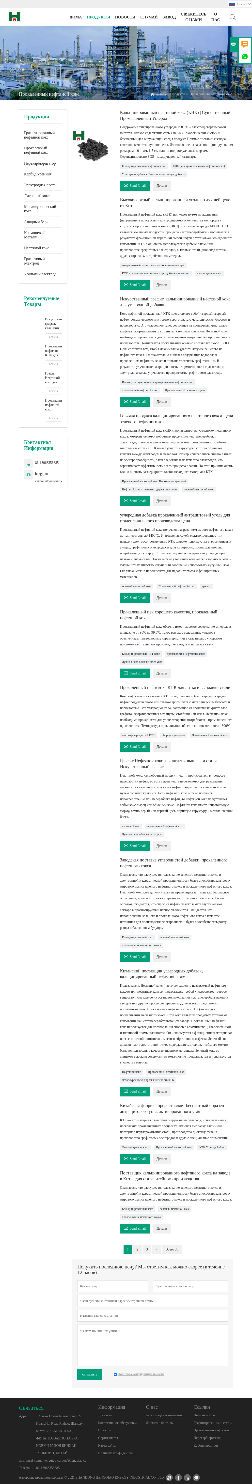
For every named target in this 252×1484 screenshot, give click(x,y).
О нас (215, 17)
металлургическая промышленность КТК (148, 1080)
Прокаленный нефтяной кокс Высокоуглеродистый (154, 481)
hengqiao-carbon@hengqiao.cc (49, 477)
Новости (104, 1430)
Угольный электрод (40, 274)
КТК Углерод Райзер (212, 1147)
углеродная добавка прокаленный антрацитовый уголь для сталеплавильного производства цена (175, 518)
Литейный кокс (36, 196)
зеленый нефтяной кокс (198, 489)
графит (206, 586)
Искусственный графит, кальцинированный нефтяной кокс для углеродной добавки (54, 323)
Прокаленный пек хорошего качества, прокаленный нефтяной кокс (168, 614)
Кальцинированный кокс (137, 937)
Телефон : (26, 1468)
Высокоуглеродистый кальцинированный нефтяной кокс (157, 382)
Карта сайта (107, 1445)
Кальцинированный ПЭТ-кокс (141, 654)
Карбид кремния (38, 174)
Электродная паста (40, 185)
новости (125, 17)
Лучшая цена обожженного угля (185, 390)
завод (169, 17)
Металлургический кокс (40, 208)
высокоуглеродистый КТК (138, 735)
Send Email (135, 184)
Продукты (98, 17)
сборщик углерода (173, 735)
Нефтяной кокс (36, 248)
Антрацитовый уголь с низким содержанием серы (153, 265)
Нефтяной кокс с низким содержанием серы (149, 489)
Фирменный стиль (159, 1423)
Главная (158, 94)
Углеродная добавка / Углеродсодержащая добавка (153, 174)
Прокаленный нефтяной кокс (36, 150)
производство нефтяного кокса (186, 654)
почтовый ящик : (31, 1460)
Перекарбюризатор (40, 163)
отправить (89, 1374)
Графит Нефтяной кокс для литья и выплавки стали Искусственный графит (54, 378)
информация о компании (164, 1415)
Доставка (105, 1415)
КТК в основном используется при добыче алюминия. (156, 273)
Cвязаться (31, 1408)
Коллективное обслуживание (117, 1423)
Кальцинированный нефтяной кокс (144, 166)
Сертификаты (108, 1438)
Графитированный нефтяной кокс (39, 135)
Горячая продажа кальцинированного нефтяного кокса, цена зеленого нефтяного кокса (176, 418)
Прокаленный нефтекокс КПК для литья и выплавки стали (54, 351)
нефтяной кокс (131, 826)
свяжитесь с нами (193, 17)
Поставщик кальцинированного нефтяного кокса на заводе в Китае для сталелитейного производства (175, 1176)
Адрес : (24, 1416)
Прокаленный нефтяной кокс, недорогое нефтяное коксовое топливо (54, 405)
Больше (54, 337)
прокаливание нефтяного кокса (141, 945)
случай (149, 17)
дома (76, 17)
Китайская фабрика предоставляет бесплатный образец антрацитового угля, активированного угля (172, 1108)
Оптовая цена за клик (135, 1147)
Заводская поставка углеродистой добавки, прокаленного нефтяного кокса (174, 863)
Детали (162, 185)
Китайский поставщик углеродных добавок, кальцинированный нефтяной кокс (161, 974)
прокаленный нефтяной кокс (140, 390)
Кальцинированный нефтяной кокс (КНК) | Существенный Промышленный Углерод (175, 115)
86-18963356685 (47, 463)
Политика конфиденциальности (117, 1453)
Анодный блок (36, 222)
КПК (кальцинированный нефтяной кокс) (199, 166)
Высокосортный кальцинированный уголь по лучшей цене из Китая (175, 202)
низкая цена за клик (209, 273)
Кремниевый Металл (35, 235)
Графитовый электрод (34, 261)
